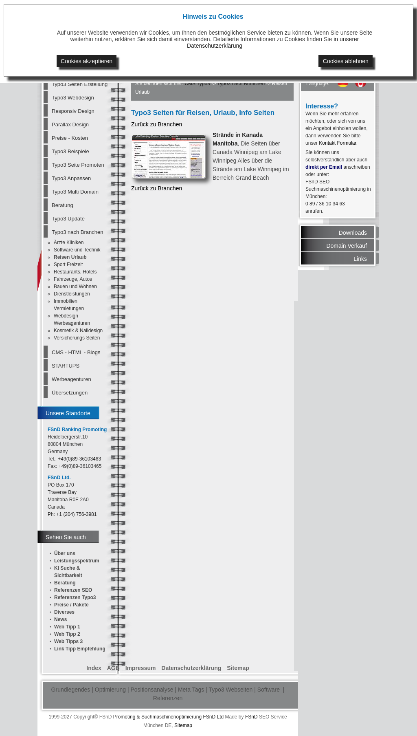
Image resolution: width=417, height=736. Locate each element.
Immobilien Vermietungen (69, 304)
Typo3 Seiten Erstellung (79, 84)
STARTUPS (65, 366)
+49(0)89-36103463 (79, 459)
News (60, 619)
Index (93, 668)
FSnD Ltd (213, 717)
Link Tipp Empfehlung (79, 649)
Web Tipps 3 (68, 641)
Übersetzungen (70, 393)
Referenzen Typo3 (75, 597)
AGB (113, 668)
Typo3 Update (68, 219)
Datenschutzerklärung (191, 668)
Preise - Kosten (70, 138)
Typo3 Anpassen (71, 178)
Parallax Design (70, 124)
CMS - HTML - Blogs (76, 352)
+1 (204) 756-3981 (76, 514)
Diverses (64, 612)
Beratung (62, 205)
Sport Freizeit (68, 264)
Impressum (140, 668)
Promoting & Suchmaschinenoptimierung (157, 717)
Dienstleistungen (72, 294)
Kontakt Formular (337, 143)
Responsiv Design (73, 111)
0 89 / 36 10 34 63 (325, 204)
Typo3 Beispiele (70, 151)
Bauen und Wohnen (75, 286)
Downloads (353, 232)
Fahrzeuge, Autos (73, 279)
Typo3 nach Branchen (77, 232)
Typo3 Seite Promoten (78, 165)
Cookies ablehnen (346, 61)
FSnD (251, 717)
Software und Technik (77, 250)
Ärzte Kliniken (68, 242)
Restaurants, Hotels (75, 272)
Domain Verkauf (346, 245)
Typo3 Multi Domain (75, 192)
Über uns (64, 553)
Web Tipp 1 (67, 627)
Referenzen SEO (73, 590)
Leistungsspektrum (76, 561)
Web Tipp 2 (67, 634)
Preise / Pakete (71, 605)
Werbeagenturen (71, 379)
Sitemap (238, 668)
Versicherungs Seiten (77, 338)
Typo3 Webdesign (73, 98)
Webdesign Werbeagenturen (72, 319)
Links (360, 259)
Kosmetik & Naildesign (78, 330)
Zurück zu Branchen (156, 124)
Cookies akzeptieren (86, 61)
